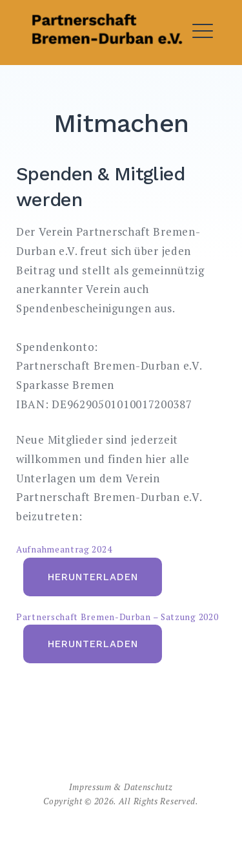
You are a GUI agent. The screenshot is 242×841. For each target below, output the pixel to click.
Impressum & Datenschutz (120, 787)
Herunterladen (93, 577)
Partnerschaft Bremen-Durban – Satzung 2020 (117, 617)
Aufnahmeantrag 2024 (64, 549)
